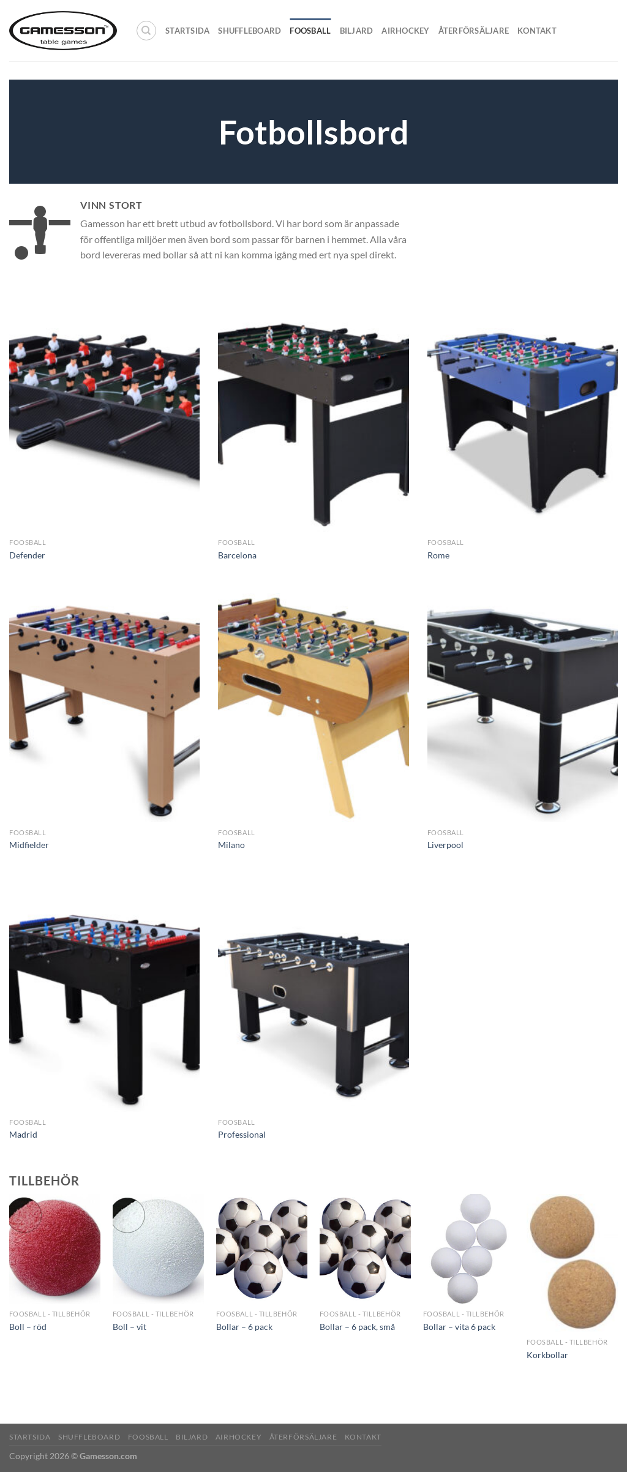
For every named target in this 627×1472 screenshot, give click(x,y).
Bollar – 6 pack (244, 1326)
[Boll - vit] (158, 1249)
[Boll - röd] (54, 1249)
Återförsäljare (473, 31)
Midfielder (29, 844)
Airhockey (405, 31)
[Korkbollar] (572, 1263)
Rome (438, 555)
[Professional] (313, 998)
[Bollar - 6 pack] (261, 1249)
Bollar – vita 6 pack (459, 1326)
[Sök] (146, 30)
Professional (242, 1134)
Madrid (23, 1134)
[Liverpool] (522, 707)
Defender (27, 555)
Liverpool (445, 844)
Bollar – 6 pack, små (357, 1326)
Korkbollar (547, 1355)
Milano (231, 844)
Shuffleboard (249, 31)
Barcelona (237, 555)
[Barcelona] (313, 418)
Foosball (310, 31)
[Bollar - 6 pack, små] (365, 1249)
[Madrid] (104, 998)
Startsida (187, 31)
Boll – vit (129, 1326)
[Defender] (104, 418)
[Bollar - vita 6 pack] (468, 1249)
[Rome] (522, 418)
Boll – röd (28, 1326)
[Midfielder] (104, 707)
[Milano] (313, 707)
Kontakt (537, 31)
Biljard (357, 31)
